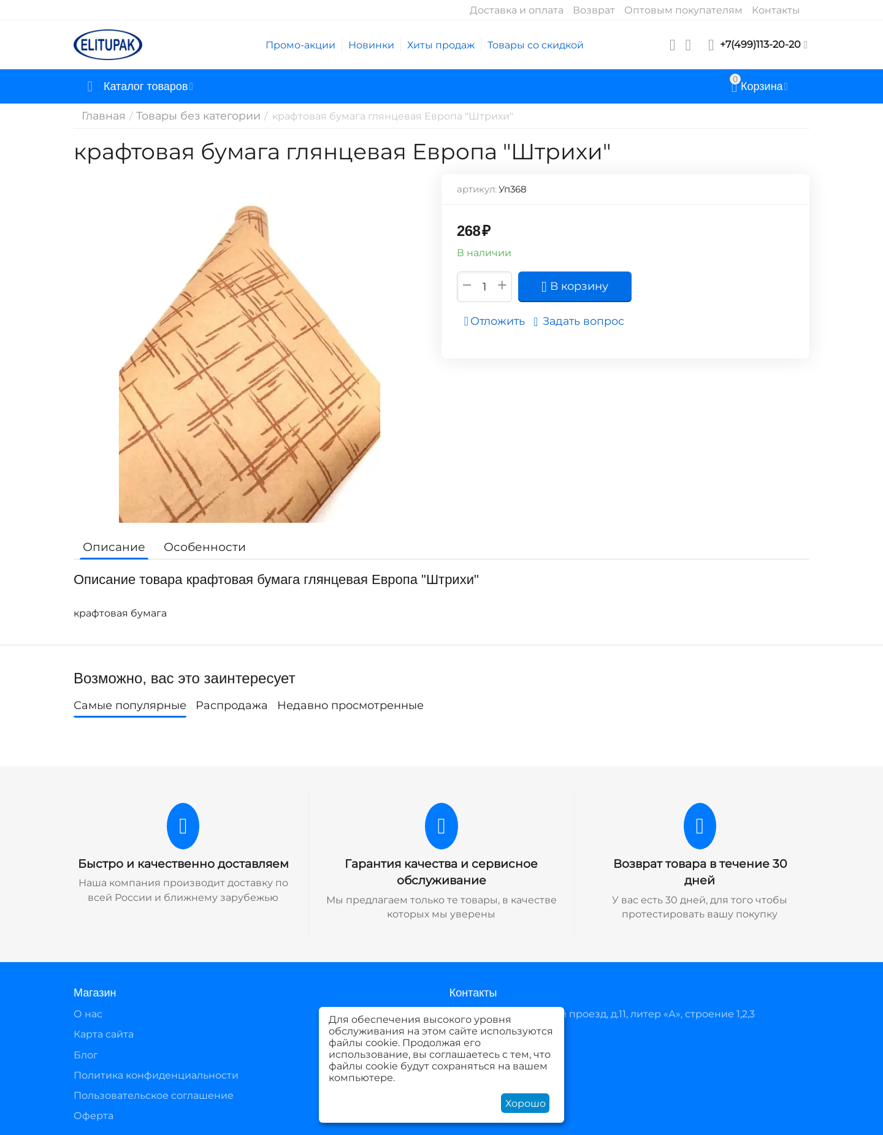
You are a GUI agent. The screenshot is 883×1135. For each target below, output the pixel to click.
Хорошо (525, 1103)
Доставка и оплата (517, 10)
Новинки (371, 45)
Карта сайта (104, 1033)
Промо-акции (300, 45)
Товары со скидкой (535, 45)
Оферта (93, 1114)
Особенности (197, 546)
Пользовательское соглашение (154, 1094)
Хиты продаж (441, 45)
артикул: (477, 189)
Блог (86, 1053)
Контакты (776, 10)
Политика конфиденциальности (156, 1073)
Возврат (594, 10)
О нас (88, 1013)
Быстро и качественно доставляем (183, 863)
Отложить (498, 321)
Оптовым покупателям (683, 10)
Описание (112, 546)
